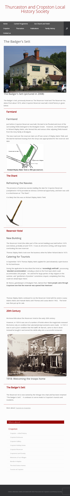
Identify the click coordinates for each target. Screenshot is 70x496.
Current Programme (21, 24)
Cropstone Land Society (18, 453)
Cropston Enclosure (16, 437)
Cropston (6, 28)
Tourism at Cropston (16, 469)
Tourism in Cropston (22, 408)
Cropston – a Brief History (18, 433)
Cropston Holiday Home (18, 445)
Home (5, 24)
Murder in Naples (15, 461)
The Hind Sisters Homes (18, 465)
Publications (34, 28)
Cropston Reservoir (16, 449)
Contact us (7, 33)
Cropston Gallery (15, 441)
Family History (50, 28)
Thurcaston (20, 28)
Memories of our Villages (18, 457)
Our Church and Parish (42, 24)
